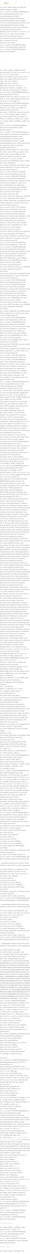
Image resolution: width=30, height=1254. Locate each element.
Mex (6, 3)
